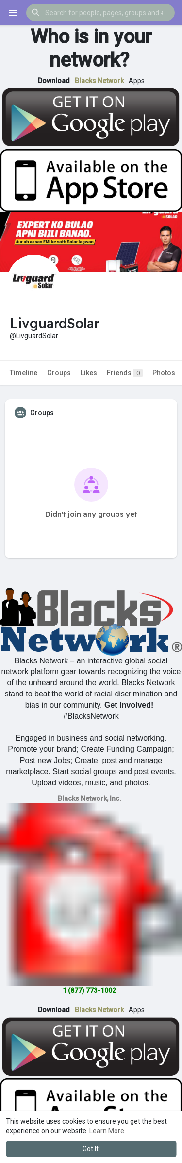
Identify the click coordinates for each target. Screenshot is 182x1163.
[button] (100, 12)
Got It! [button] (91, 1149)
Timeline (23, 373)
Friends (125, 373)
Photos (163, 373)
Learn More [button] (106, 1131)
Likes (89, 373)
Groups (59, 373)
